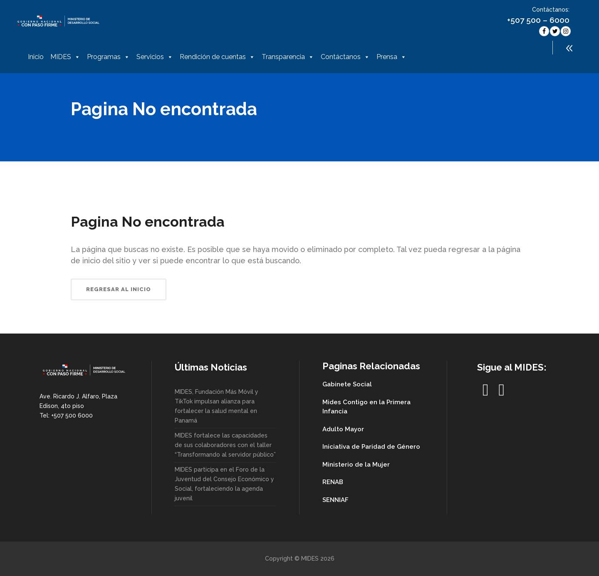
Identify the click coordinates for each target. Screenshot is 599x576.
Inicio (36, 57)
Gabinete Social (347, 384)
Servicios (154, 57)
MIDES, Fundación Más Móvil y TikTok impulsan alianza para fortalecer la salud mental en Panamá (216, 406)
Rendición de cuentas (217, 57)
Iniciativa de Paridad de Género (371, 446)
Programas (108, 57)
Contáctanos (345, 57)
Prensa (391, 57)
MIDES (65, 57)
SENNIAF (335, 500)
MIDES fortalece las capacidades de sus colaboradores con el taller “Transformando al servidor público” (225, 445)
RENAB (332, 482)
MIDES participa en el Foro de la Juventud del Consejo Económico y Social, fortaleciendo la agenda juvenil (224, 484)
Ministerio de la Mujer (356, 464)
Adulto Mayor (343, 429)
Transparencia (288, 57)
